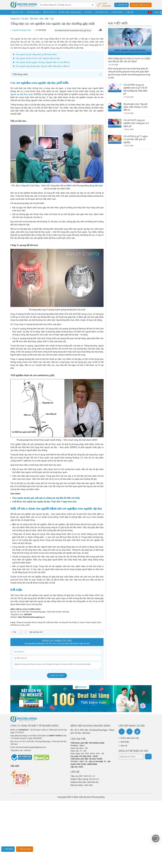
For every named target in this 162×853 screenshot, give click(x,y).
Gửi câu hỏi (121, 5)
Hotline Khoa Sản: (84, 782)
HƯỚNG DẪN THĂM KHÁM (70, 12)
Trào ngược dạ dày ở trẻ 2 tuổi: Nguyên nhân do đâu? (38, 58)
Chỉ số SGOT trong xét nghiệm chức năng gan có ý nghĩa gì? (136, 123)
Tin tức (25, 19)
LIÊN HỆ (129, 12)
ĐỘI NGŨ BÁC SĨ (50, 12)
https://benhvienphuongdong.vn (31, 617)
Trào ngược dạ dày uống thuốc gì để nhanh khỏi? (36, 54)
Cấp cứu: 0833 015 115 (140, 5)
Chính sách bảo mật (129, 738)
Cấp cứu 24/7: (82, 776)
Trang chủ (15, 19)
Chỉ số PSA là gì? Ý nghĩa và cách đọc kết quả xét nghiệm (135, 139)
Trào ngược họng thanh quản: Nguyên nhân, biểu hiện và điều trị (43, 66)
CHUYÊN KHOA (32, 12)
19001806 (28, 614)
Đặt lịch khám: (81, 785)
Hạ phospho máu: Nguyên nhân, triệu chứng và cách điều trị (135, 107)
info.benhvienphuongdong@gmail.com (31, 747)
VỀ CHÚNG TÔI (101, 12)
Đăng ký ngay (57, 675)
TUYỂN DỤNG (117, 12)
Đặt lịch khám (24, 849)
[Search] (92, 4)
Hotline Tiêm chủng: (84, 779)
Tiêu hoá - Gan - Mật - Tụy (42, 19)
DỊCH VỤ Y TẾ (17, 12)
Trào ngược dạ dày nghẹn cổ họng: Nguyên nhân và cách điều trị (43, 62)
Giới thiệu (124, 742)
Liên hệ (123, 746)
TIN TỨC (87, 12)
